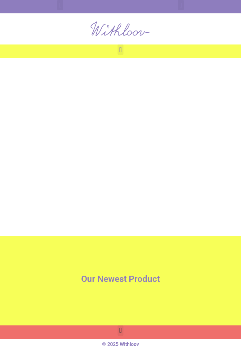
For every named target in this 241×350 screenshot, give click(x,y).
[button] (60, 5)
